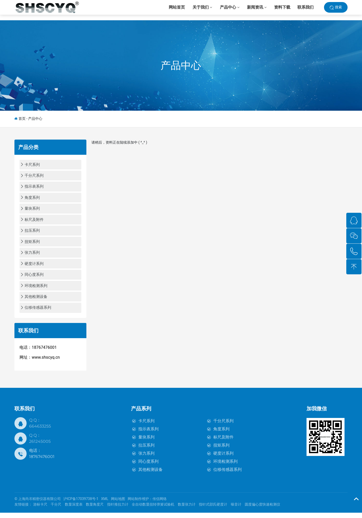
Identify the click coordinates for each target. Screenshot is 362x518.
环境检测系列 (225, 467)
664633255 (40, 431)
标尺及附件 (223, 442)
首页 (22, 119)
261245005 (40, 447)
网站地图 (118, 504)
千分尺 (56, 510)
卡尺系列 (146, 426)
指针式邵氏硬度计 (213, 510)
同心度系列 (148, 467)
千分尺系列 (223, 426)
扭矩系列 (221, 450)
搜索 (338, 10)
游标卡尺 (40, 510)
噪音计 (236, 510)
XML (104, 504)
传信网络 (160, 504)
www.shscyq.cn (46, 362)
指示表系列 (148, 434)
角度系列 (221, 434)
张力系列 (146, 458)
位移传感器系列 (227, 475)
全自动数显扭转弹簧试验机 (153, 510)
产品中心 (181, 65)
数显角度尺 (95, 510)
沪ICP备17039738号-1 (80, 504)
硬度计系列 (223, 458)
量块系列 (146, 442)
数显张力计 (187, 510)
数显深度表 (74, 510)
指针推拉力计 (117, 510)
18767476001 (41, 462)
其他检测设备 (150, 475)
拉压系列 (146, 450)
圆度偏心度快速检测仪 (262, 510)
